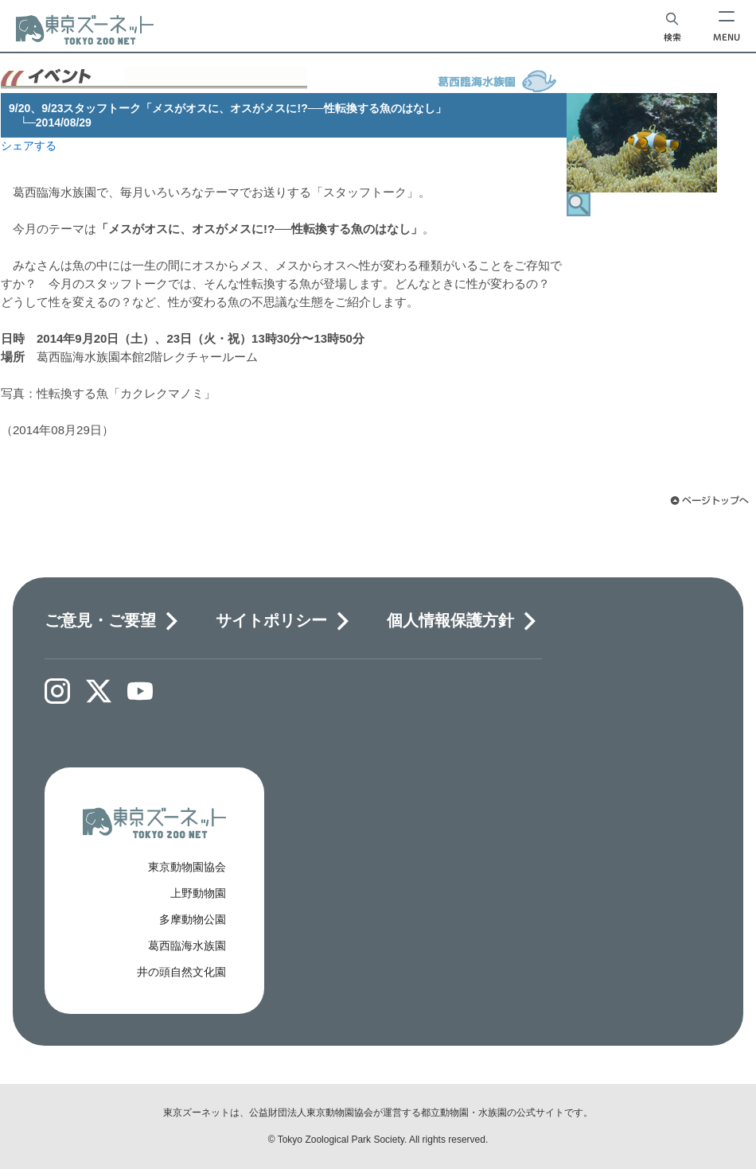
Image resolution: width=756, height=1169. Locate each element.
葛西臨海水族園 (187, 945)
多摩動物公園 (192, 919)
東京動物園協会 (187, 866)
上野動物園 (198, 893)
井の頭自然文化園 (181, 971)
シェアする (29, 145)
